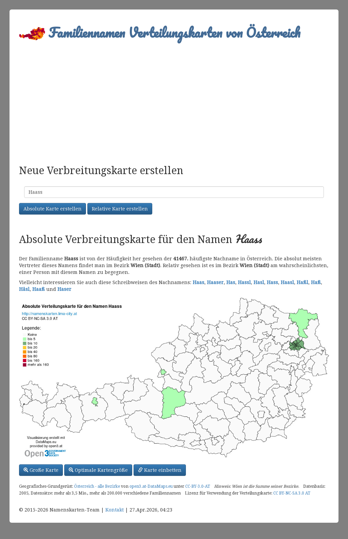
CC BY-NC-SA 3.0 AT (291, 493)
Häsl (24, 289)
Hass (272, 282)
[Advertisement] (174, 100)
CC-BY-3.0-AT (197, 486)
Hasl (259, 282)
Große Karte (40, 470)
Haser (64, 289)
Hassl (244, 282)
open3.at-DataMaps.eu (151, 486)
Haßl (302, 282)
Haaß (38, 289)
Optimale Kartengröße (98, 470)
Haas (198, 282)
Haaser (215, 282)
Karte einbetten (159, 470)
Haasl (287, 282)
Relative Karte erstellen (120, 208)
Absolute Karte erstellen (52, 208)
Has (230, 282)
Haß (316, 282)
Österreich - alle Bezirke (97, 486)
